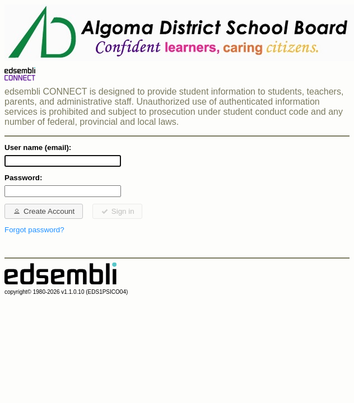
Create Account (43, 211)
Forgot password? (34, 230)
